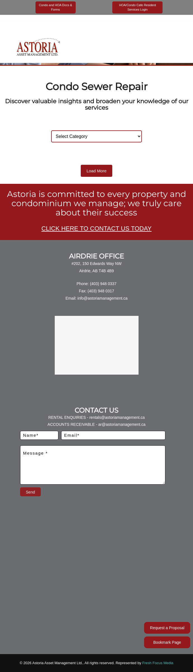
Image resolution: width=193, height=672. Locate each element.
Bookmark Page (167, 642)
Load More (97, 170)
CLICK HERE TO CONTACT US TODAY (96, 228)
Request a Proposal (167, 628)
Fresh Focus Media (157, 663)
